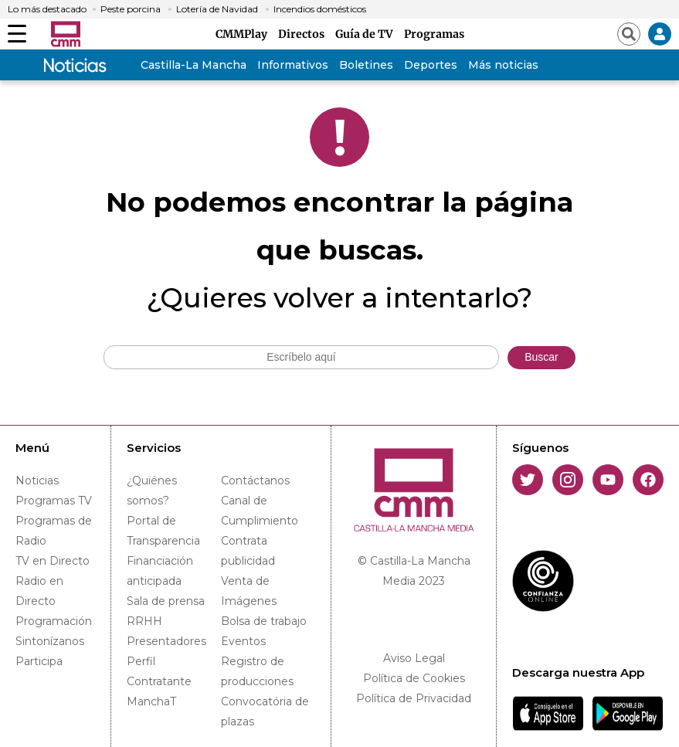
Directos (303, 34)
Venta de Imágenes (249, 591)
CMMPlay (244, 34)
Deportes (430, 65)
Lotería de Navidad (217, 9)
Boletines (366, 65)
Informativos (292, 65)
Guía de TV (366, 34)
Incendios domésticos (319, 9)
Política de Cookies (414, 678)
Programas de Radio (53, 531)
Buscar (541, 357)
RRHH (144, 621)
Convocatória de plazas (265, 711)
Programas (434, 34)
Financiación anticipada (160, 571)
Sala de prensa (166, 601)
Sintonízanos (49, 641)
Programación (53, 621)
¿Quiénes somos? (152, 491)
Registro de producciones (257, 671)
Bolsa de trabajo (264, 621)
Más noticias (503, 65)
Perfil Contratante (159, 671)
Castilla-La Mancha (193, 65)
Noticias (37, 480)
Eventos (243, 641)
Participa (39, 661)
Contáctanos (255, 480)
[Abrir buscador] (628, 34)
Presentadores (166, 641)
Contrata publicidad (248, 551)
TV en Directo (52, 561)
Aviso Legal (414, 658)
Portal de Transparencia (163, 531)
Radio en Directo (39, 591)
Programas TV (53, 501)
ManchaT (151, 701)
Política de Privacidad (413, 698)
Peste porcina (130, 9)
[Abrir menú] (17, 34)
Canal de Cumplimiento (259, 511)
